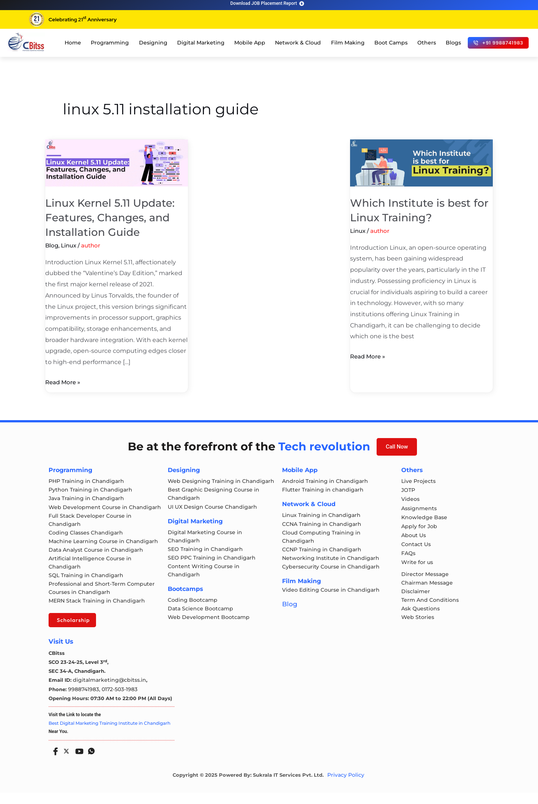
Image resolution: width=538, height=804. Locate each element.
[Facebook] (54, 759)
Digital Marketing (201, 42)
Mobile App (249, 42)
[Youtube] (77, 759)
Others (426, 42)
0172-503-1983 (116, 700)
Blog (51, 245)
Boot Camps (391, 42)
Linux (68, 245)
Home (73, 42)
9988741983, (83, 700)
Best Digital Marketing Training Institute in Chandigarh (109, 734)
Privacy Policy (345, 786)
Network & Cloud (298, 42)
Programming (110, 42)
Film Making (348, 42)
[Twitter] (66, 761)
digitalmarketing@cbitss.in (106, 691)
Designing (153, 42)
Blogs (453, 42)
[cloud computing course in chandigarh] (26, 42)
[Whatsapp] (89, 759)
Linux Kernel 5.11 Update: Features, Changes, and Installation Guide (114, 217)
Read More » (64, 381)
